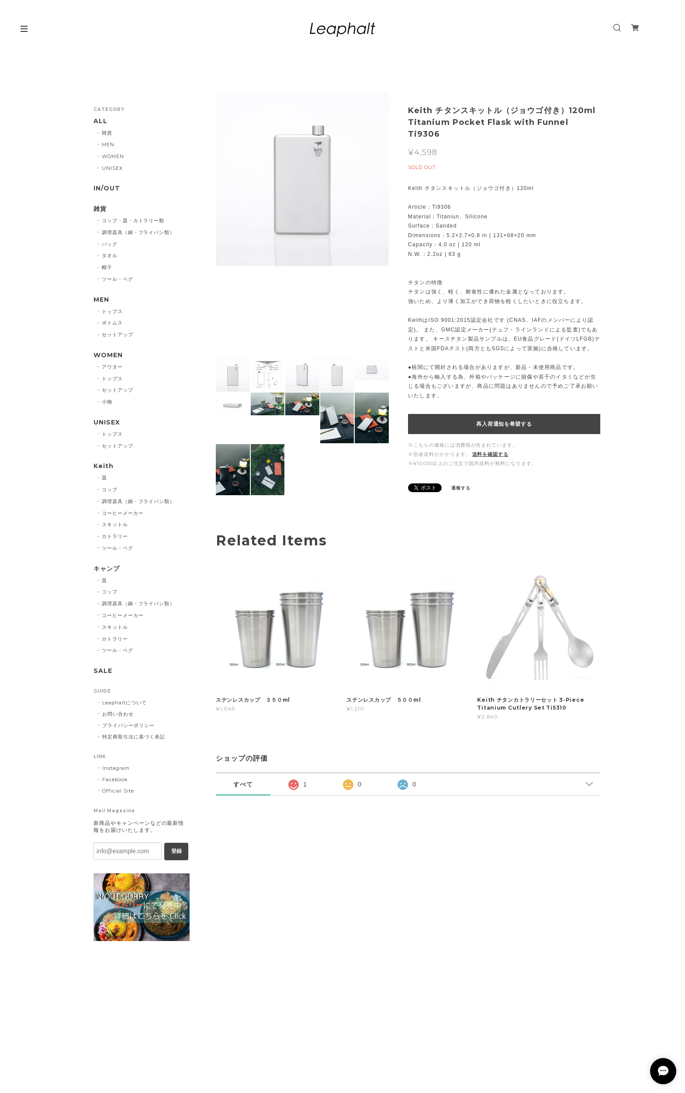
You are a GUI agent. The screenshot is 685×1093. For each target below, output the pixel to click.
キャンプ (106, 568)
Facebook (115, 779)
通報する (461, 488)
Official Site (118, 791)
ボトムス (112, 323)
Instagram (116, 768)
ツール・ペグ (117, 279)
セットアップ (117, 334)
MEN (108, 144)
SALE (102, 671)
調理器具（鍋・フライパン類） (138, 232)
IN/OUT (106, 188)
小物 (107, 402)
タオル (110, 255)
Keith (103, 466)
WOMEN (113, 156)
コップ (110, 489)
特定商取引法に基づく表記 (133, 737)
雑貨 (107, 133)
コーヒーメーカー (123, 513)
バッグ (110, 244)
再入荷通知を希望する (504, 424)
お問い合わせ (118, 714)
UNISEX (112, 168)
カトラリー (115, 536)
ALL (100, 121)
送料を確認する (490, 454)
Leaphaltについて (124, 703)
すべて (243, 784)
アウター (112, 367)
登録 (176, 851)
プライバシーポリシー (128, 725)
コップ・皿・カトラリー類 (133, 220)
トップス (112, 311)
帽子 (107, 267)
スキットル (115, 524)
